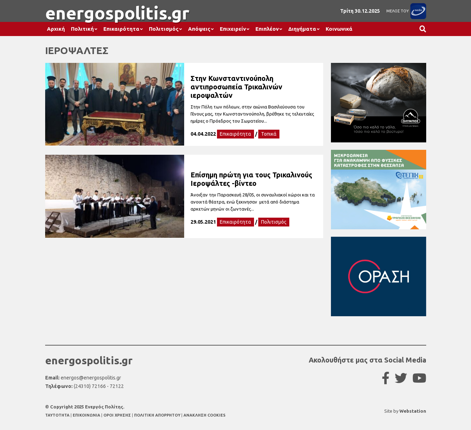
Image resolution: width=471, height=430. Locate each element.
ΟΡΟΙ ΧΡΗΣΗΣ (117, 415)
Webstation (412, 410)
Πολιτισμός (164, 29)
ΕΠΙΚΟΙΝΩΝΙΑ (87, 415)
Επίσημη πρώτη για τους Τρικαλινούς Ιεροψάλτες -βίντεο (251, 179)
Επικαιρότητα (121, 29)
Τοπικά (269, 134)
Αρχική (56, 29)
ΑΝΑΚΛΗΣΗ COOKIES (204, 415)
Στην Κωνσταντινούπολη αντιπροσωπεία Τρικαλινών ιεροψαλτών (236, 86)
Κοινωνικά (339, 29)
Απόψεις (199, 29)
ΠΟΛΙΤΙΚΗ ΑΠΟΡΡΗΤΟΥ (157, 415)
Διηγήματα (302, 29)
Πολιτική (82, 29)
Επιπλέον (267, 29)
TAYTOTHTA (58, 415)
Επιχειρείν (233, 29)
